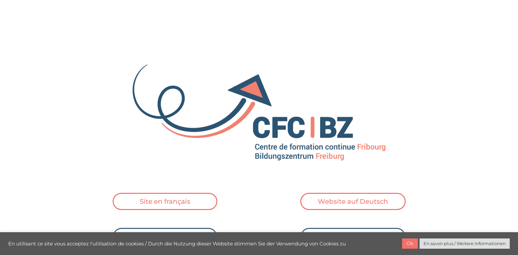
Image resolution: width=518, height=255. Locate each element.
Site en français (165, 201)
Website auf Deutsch (353, 201)
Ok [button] (410, 243)
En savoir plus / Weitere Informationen (465, 243)
